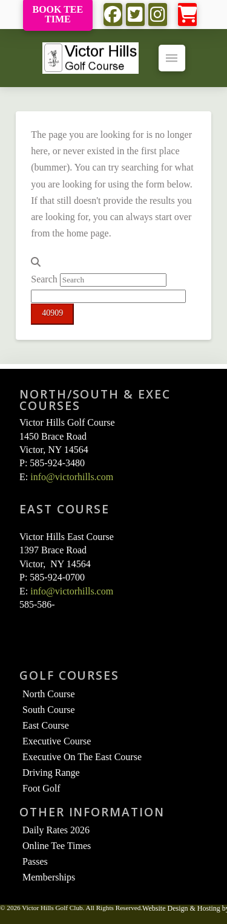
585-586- (37, 604)
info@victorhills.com (71, 477)
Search (44, 279)
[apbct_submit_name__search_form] (52, 314)
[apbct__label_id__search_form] (108, 296)
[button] (187, 15)
